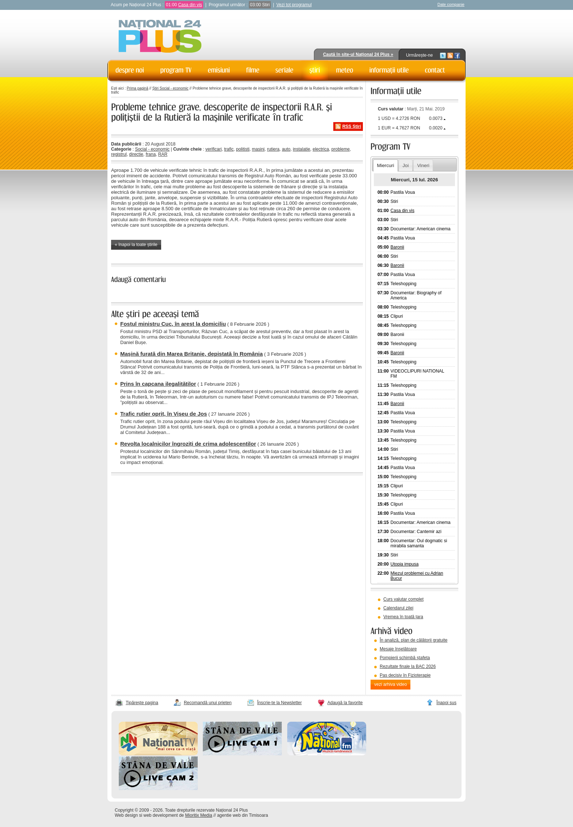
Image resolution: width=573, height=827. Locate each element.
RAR (162, 154)
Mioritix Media (198, 815)
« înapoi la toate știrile (136, 244)
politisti (243, 149)
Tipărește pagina (142, 702)
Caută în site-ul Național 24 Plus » (358, 54)
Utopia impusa (405, 564)
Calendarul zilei (398, 608)
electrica (320, 149)
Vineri (423, 165)
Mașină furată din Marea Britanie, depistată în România (191, 354)
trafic (229, 149)
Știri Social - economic (170, 88)
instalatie (301, 149)
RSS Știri (351, 126)
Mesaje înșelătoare (398, 649)
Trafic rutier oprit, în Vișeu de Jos (163, 414)
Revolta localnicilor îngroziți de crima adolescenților (188, 444)
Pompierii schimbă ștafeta (405, 657)
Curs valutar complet (403, 599)
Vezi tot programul (294, 4)
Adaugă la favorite (345, 702)
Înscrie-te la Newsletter (279, 702)
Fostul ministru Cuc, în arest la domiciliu (173, 324)
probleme (340, 149)
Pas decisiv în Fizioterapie (405, 675)
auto (286, 149)
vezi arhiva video (390, 684)
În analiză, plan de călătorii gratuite (413, 640)
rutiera (273, 149)
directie (136, 154)
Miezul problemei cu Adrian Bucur (417, 576)
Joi (405, 165)
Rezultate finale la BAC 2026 (408, 666)
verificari (213, 149)
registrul (119, 154)
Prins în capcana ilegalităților (158, 384)
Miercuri (385, 165)
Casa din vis (190, 4)
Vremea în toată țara (403, 616)
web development (161, 815)
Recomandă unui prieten (208, 702)
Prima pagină (137, 88)
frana (151, 154)
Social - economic (152, 149)
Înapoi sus (446, 702)
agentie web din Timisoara (242, 815)
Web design (126, 815)
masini (258, 149)
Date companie (450, 4)
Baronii (397, 247)
